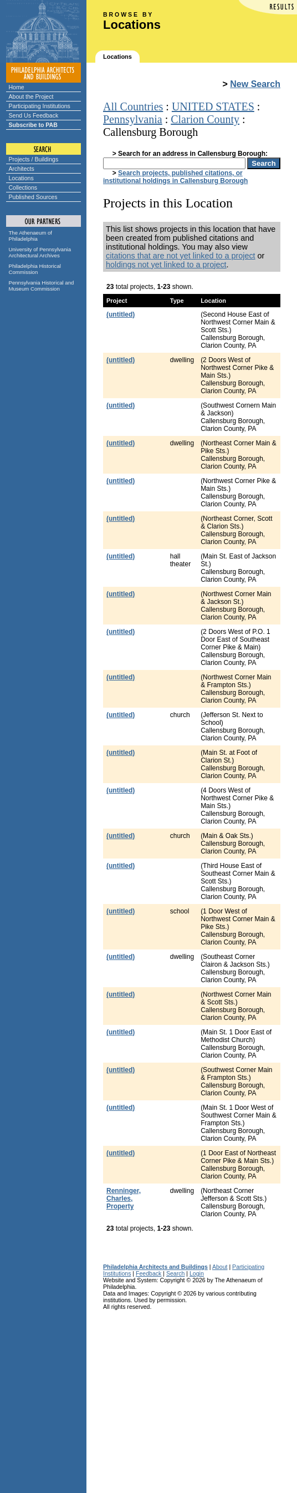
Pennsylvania (132, 119)
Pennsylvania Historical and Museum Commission (41, 286)
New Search (255, 84)
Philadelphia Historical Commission (35, 269)
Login (197, 1273)
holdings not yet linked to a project (166, 264)
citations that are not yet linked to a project (180, 255)
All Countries (133, 106)
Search (175, 1273)
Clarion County (205, 119)
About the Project (31, 96)
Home (16, 87)
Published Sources (33, 197)
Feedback (148, 1273)
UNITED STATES (213, 106)
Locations (21, 178)
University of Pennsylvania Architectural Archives (40, 252)
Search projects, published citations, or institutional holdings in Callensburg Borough (175, 177)
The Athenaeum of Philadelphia (30, 236)
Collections (23, 187)
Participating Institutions (39, 106)
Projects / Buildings (34, 159)
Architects (21, 168)
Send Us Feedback (34, 115)
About (220, 1266)
